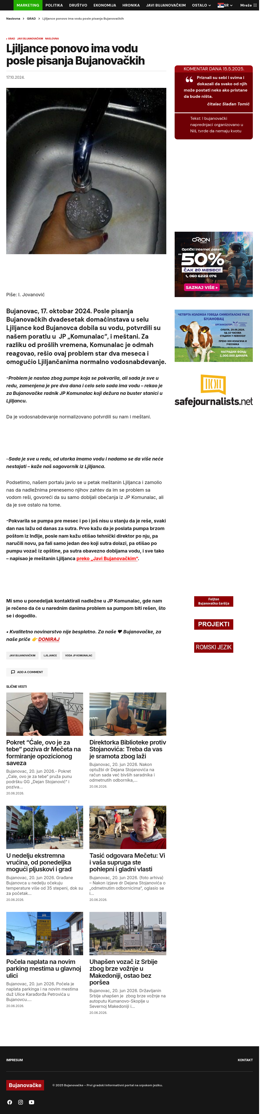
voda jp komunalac (78, 655)
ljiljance (50, 655)
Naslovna (13, 18)
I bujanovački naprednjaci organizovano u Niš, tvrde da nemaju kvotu (216, 125)
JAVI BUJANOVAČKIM (30, 38)
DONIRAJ (48, 639)
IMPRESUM (14, 1060)
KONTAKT (245, 1060)
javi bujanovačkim (22, 655)
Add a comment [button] (30, 672)
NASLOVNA (52, 38)
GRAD (31, 18)
